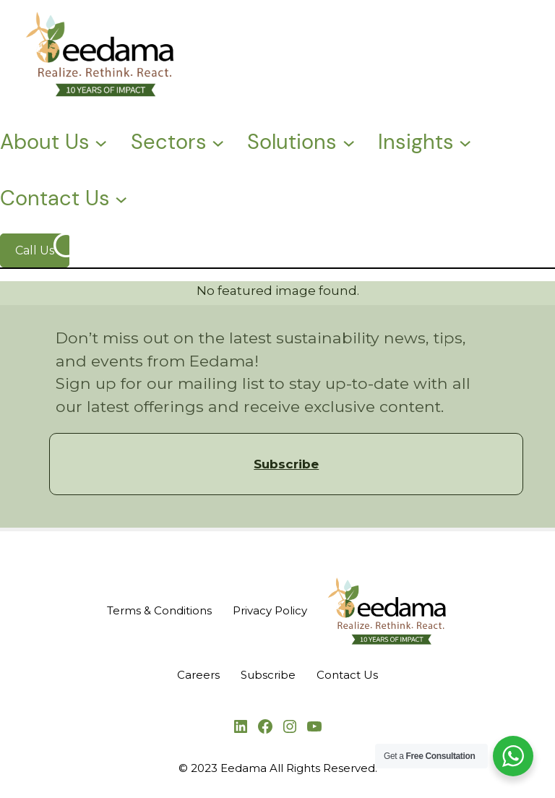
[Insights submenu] (465, 141)
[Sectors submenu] (218, 141)
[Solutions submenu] (349, 141)
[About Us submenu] (101, 141)
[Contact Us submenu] (121, 198)
